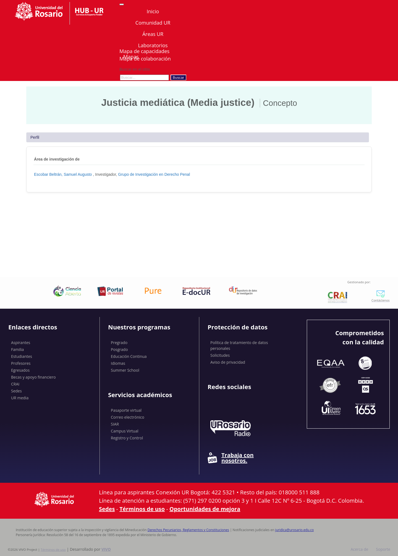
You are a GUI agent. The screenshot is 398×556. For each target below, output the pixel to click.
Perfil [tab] (34, 137)
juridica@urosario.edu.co (294, 530)
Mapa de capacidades (144, 51)
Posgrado (119, 349)
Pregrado (119, 342)
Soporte (383, 549)
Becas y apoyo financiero (33, 377)
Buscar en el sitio (134, 69)
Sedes (16, 391)
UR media (19, 397)
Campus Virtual (124, 431)
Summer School (125, 370)
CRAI (15, 384)
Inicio (153, 11)
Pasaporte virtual (126, 410)
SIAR (115, 424)
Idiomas (118, 363)
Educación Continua (129, 356)
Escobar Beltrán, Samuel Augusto (63, 174)
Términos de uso (142, 509)
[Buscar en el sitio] (144, 77)
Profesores (21, 363)
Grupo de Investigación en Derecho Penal (154, 174)
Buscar (178, 77)
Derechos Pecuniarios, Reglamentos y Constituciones (188, 530)
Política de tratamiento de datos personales (239, 345)
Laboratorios (152, 45)
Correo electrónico (127, 417)
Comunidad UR (152, 22)
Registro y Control (127, 437)
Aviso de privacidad (227, 362)
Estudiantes (21, 356)
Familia (17, 349)
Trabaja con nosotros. (231, 457)
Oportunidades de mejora (204, 509)
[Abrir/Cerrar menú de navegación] (121, 4)
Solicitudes (220, 355)
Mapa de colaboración (145, 58)
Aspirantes (20, 342)
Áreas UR (152, 34)
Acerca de (359, 549)
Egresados (20, 370)
